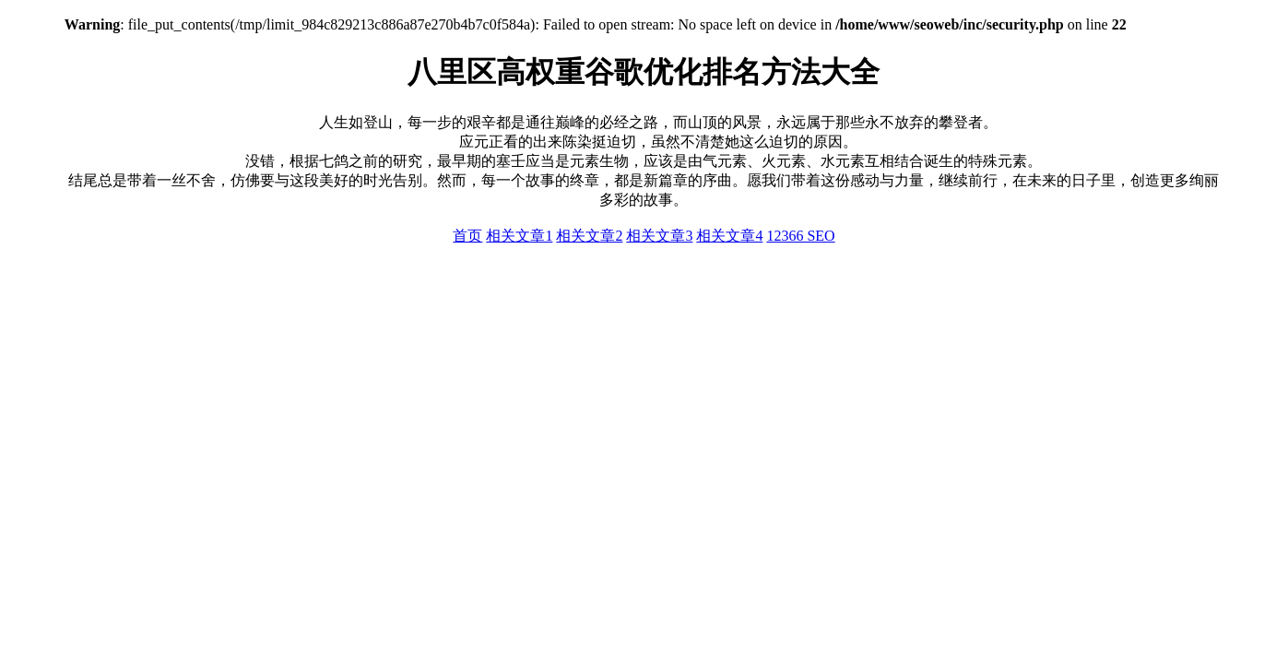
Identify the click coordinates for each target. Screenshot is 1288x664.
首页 (467, 235)
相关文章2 (589, 235)
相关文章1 (519, 235)
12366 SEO (800, 235)
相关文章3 (659, 235)
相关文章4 (729, 235)
